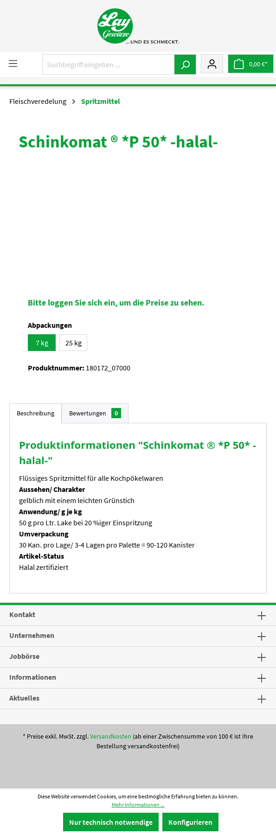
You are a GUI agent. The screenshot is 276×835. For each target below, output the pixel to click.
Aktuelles (24, 697)
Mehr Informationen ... (138, 804)
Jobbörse (24, 656)
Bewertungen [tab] (95, 413)
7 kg (42, 342)
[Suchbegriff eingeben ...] (108, 64)
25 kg (73, 342)
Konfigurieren (190, 822)
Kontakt (22, 614)
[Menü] (13, 63)
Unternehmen (31, 635)
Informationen (32, 677)
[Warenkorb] (250, 64)
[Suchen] (185, 64)
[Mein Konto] (212, 63)
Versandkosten (110, 736)
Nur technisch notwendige (111, 822)
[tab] (35, 413)
